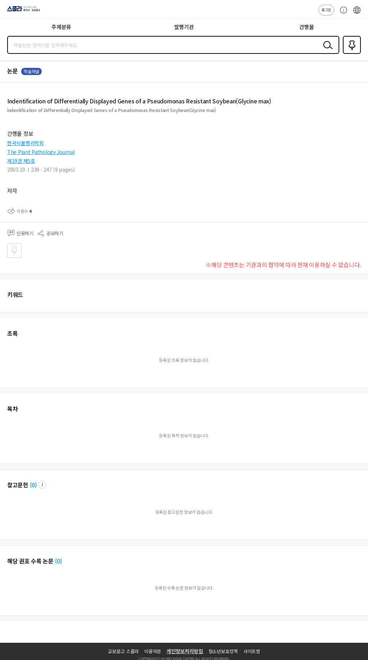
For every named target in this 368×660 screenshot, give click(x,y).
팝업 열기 (42, 485)
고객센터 (342, 13)
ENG (357, 13)
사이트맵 (251, 651)
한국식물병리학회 (25, 143)
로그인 (326, 9)
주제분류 (61, 27)
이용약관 (152, 651)
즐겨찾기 (350, 53)
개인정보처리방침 (184, 651)
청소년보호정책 (223, 651)
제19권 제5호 (21, 160)
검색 (326, 50)
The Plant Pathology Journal (40, 151)
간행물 (306, 27)
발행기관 (184, 27)
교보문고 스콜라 (123, 651)
